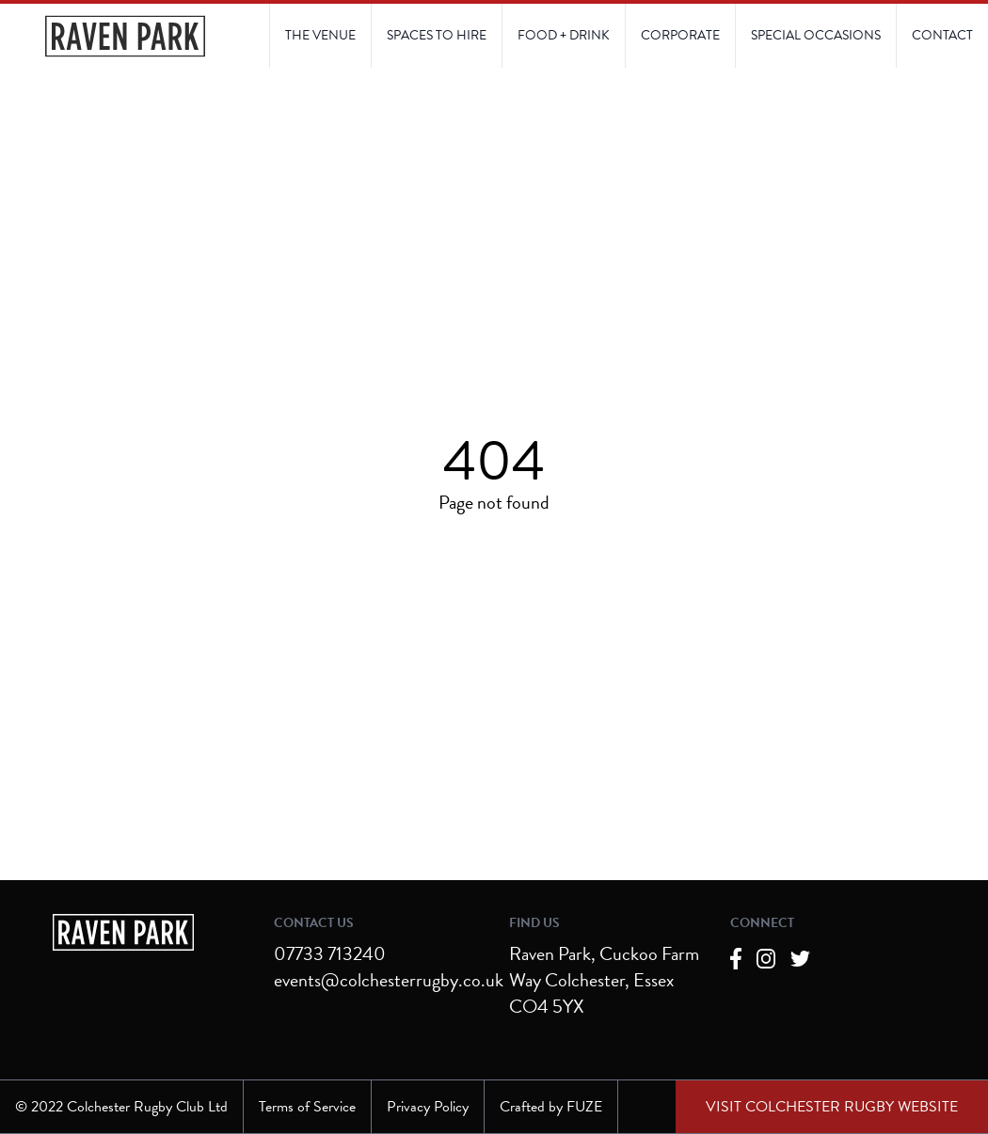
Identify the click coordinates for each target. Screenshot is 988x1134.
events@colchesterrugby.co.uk (388, 980)
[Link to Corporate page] (680, 36)
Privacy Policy (428, 1106)
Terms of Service (307, 1106)
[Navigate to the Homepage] (125, 36)
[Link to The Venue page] (320, 36)
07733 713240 (330, 953)
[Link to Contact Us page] (815, 36)
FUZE (584, 1106)
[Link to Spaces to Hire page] (436, 36)
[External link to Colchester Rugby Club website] (832, 1106)
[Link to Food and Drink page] (563, 36)
